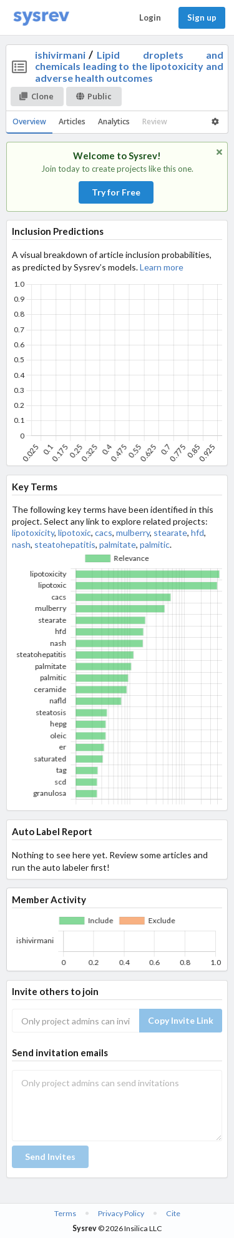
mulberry (133, 532)
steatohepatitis (64, 544)
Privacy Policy (121, 1213)
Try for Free (116, 192)
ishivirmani (60, 55)
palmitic (155, 544)
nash (21, 544)
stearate (170, 532)
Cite (173, 1213)
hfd (197, 532)
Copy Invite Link (180, 1020)
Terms (65, 1213)
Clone (36, 96)
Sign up (202, 17)
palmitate (117, 544)
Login (150, 17)
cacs (103, 532)
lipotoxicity (33, 532)
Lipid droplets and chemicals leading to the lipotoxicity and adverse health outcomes (129, 66)
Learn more (161, 267)
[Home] (41, 18)
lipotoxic (74, 532)
